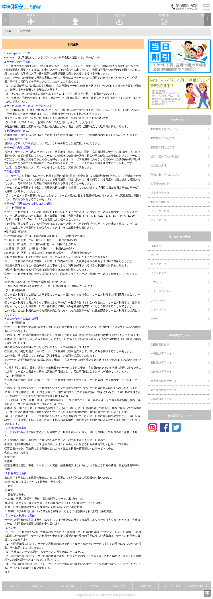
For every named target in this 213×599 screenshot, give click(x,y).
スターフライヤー (161, 291)
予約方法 (93, 586)
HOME (9, 31)
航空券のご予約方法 (162, 138)
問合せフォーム (41, 586)
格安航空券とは (159, 192)
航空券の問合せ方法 (162, 147)
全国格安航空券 (159, 344)
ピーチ (154, 318)
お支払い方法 (158, 165)
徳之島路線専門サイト (163, 389)
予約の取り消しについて (165, 174)
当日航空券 (67, 586)
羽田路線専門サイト (162, 362)
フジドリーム (158, 300)
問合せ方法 (119, 586)
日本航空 (155, 245)
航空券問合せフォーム (163, 129)
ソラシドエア (158, 273)
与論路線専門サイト (162, 399)
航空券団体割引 (159, 202)
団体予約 (145, 586)
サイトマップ (158, 220)
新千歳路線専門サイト (163, 380)
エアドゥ (155, 282)
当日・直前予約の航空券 (165, 156)
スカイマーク (158, 264)
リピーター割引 (159, 211)
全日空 (154, 255)
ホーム (15, 586)
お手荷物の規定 (159, 183)
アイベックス (158, 309)
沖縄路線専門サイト (162, 353)
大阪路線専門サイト (162, 371)
